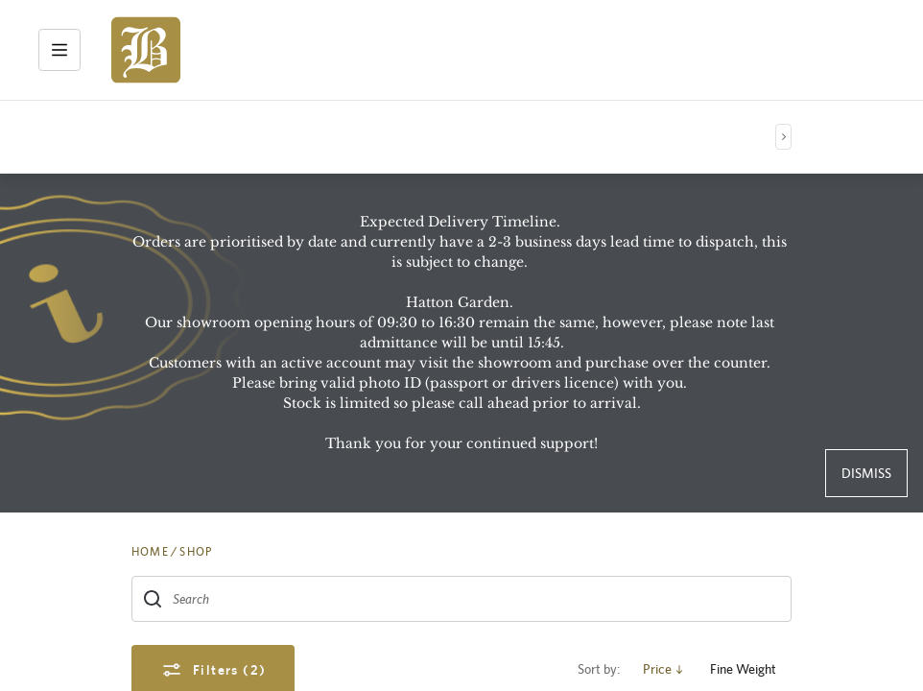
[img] (145, 49)
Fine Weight (751, 669)
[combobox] (461, 599)
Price (665, 669)
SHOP (195, 552)
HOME (150, 552)
